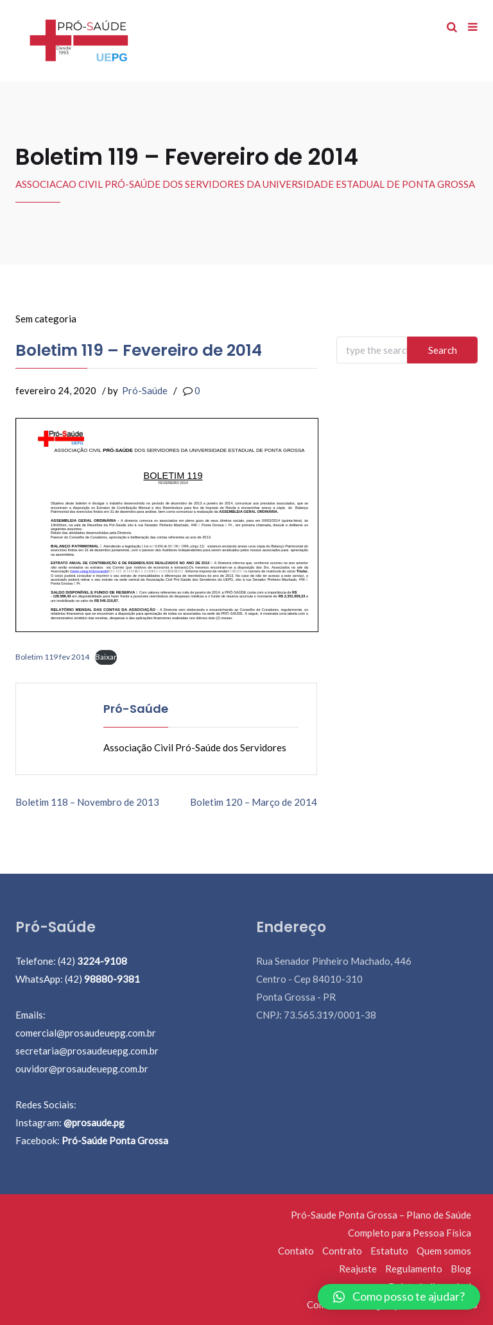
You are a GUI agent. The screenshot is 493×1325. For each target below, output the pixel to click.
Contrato (342, 1250)
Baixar (106, 657)
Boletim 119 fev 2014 (52, 657)
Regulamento (413, 1268)
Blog (461, 1268)
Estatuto (389, 1250)
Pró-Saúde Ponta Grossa (115, 1140)
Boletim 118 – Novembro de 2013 (87, 802)
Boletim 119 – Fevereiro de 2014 (138, 350)
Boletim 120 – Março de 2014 (253, 802)
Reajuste (358, 1268)
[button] (399, 1297)
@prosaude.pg (94, 1122)
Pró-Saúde (145, 390)
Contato (296, 1250)
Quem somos (444, 1250)
